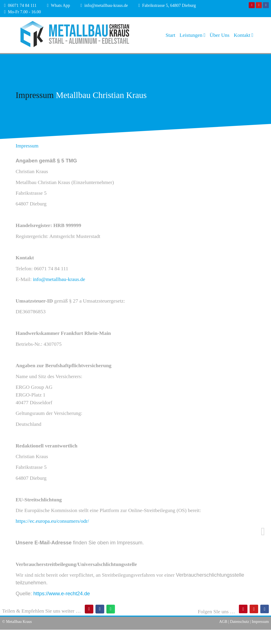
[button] (89, 609)
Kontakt (243, 35)
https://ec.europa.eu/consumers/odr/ (52, 521)
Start (170, 35)
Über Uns (219, 35)
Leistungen (192, 35)
